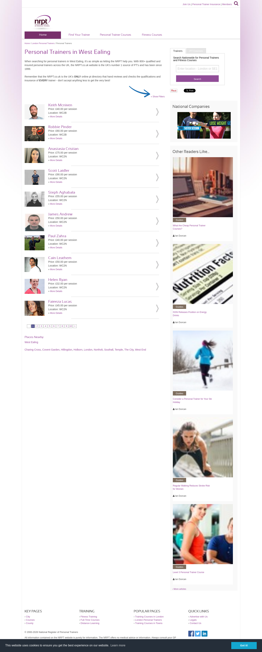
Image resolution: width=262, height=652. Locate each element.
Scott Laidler (58, 170)
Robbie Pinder (60, 127)
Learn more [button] (117, 645)
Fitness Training (89, 616)
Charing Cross (33, 349)
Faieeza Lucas (60, 301)
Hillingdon (66, 349)
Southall (108, 349)
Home (43, 34)
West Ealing (31, 342)
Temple (119, 349)
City (28, 616)
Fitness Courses (152, 34)
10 (70, 326)
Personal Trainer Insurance (206, 4)
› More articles (179, 589)
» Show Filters (158, 96)
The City (129, 349)
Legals (193, 620)
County (29, 623)
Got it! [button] (244, 645)
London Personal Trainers (43, 43)
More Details (56, 116)
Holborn (78, 349)
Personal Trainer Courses (115, 34)
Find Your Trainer (79, 34)
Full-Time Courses (90, 620)
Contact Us (195, 623)
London (88, 349)
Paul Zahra (57, 236)
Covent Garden (50, 349)
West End (140, 349)
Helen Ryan (57, 280)
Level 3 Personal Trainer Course (188, 572)
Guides (179, 220)
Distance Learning (90, 623)
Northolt (98, 349)
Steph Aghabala (61, 192)
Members (227, 4)
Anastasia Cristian (63, 149)
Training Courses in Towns (148, 623)
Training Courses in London (149, 616)
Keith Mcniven (60, 105)
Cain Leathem (60, 258)
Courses (30, 620)
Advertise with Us (199, 616)
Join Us (186, 4)
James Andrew (60, 214)
